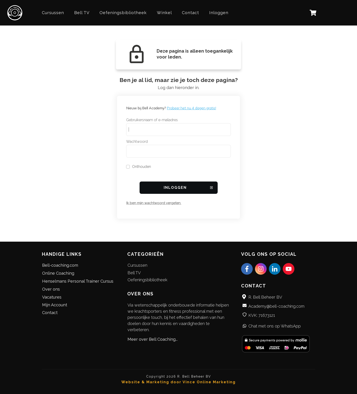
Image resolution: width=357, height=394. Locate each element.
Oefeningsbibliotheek (147, 279)
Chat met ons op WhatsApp (274, 326)
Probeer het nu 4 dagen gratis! (191, 108)
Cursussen (137, 265)
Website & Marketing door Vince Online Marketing (178, 382)
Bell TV (134, 272)
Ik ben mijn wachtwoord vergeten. (153, 203)
